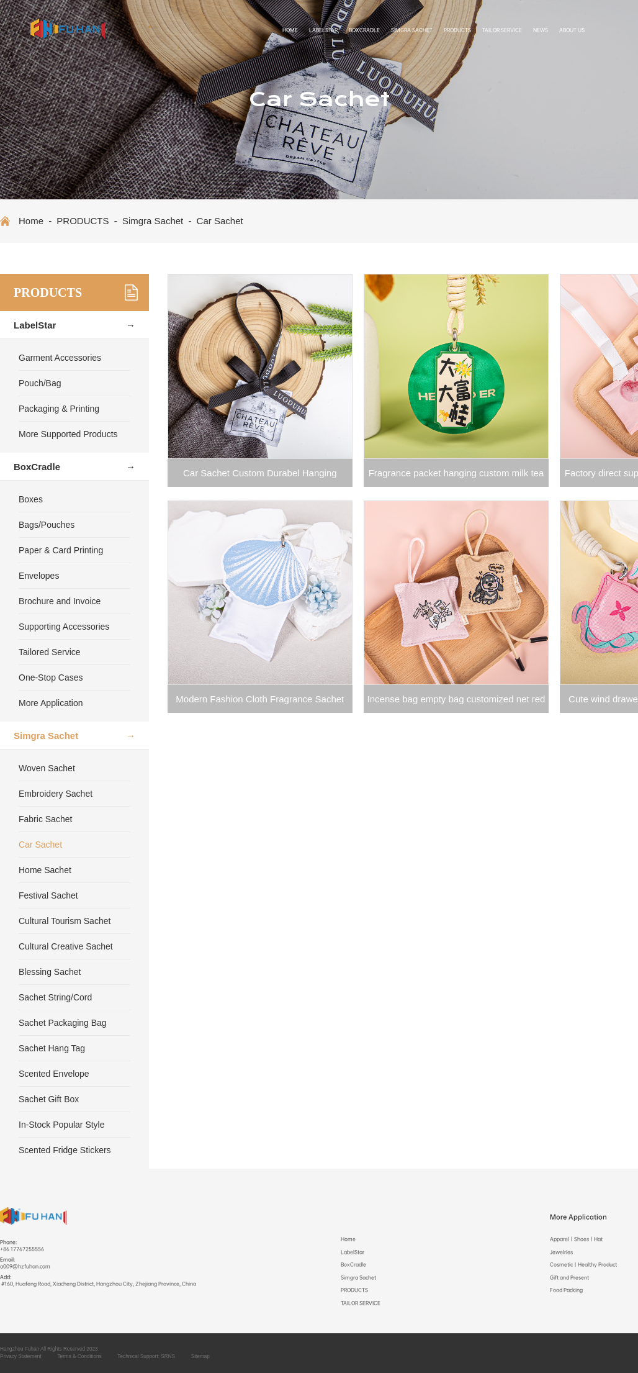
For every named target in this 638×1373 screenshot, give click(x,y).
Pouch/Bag (40, 383)
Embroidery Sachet (55, 794)
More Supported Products (68, 434)
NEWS (540, 30)
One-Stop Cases (51, 677)
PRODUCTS (457, 30)
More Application (51, 703)
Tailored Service (50, 652)
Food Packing (566, 1290)
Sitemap (200, 1356)
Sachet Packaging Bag (63, 1023)
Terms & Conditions (79, 1356)
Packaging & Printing (59, 409)
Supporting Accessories (64, 627)
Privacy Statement (21, 1356)
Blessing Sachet (50, 972)
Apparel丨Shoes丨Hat (576, 1239)
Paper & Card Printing (61, 550)
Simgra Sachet (412, 30)
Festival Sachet (48, 895)
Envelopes (39, 576)
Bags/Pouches (46, 525)
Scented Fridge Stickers (65, 1150)
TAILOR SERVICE (502, 30)
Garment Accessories (60, 358)
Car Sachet (220, 220)
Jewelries (561, 1252)
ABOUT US (572, 30)
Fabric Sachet (45, 819)
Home (290, 30)
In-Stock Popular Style (62, 1125)
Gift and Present (569, 1277)
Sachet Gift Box (49, 1099)
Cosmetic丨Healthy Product (583, 1264)
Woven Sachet (47, 768)
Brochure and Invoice (60, 601)
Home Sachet (45, 870)
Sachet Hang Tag (52, 1048)
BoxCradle (364, 30)
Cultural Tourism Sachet (64, 921)
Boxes (31, 499)
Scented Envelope (54, 1074)
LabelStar (323, 30)
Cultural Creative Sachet (66, 946)
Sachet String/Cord (55, 997)
